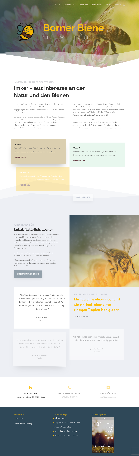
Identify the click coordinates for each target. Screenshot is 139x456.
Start (50, 5)
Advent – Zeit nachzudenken (66, 436)
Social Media (97, 5)
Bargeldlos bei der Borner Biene (67, 423)
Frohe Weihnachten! (63, 427)
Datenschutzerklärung (23, 424)
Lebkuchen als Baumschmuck (67, 431)
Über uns (83, 5)
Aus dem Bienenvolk (64, 5)
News (108, 5)
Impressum (18, 418)
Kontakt (117, 5)
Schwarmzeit (60, 418)
